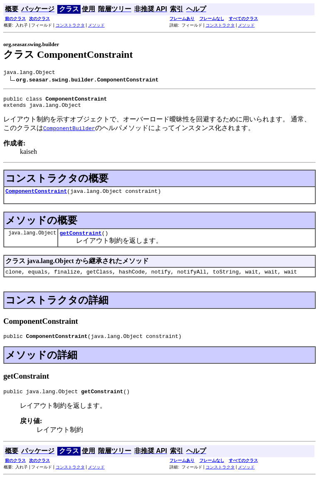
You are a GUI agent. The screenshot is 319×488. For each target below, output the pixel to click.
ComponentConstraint (36, 196)
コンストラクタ (70, 25)
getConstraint (80, 239)
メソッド (96, 25)
